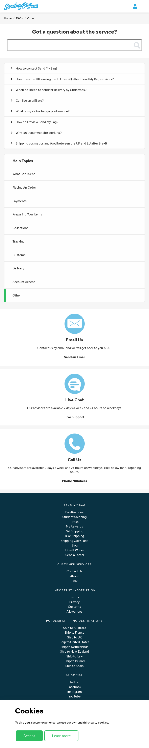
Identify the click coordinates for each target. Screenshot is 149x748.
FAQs (19, 18)
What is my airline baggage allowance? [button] (40, 111)
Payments (20, 201)
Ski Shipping (74, 531)
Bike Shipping (74, 536)
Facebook (74, 687)
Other (17, 295)
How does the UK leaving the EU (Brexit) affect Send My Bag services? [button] (62, 79)
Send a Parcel (74, 555)
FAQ (74, 581)
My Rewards (74, 526)
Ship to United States (75, 642)
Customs (19, 255)
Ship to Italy (74, 656)
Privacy (74, 602)
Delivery (18, 268)
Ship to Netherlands (74, 647)
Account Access (24, 282)
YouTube (75, 696)
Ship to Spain (74, 666)
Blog (75, 545)
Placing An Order (24, 187)
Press (75, 522)
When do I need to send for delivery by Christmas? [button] (48, 90)
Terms (74, 597)
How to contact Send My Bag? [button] (34, 68)
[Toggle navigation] (144, 6)
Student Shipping (74, 517)
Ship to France (74, 632)
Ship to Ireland (75, 661)
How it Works (74, 550)
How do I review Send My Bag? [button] (34, 122)
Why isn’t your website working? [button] (36, 133)
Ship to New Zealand (74, 651)
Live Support (74, 417)
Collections (20, 228)
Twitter (74, 682)
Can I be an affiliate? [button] (27, 100)
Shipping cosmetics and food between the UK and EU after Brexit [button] (59, 143)
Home (8, 18)
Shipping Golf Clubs (74, 541)
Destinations (74, 512)
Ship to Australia (74, 628)
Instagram (74, 692)
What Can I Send (24, 174)
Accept (29, 735)
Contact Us (74, 571)
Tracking (19, 241)
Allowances (74, 611)
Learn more (61, 735)
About (74, 576)
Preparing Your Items (27, 214)
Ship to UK (74, 637)
